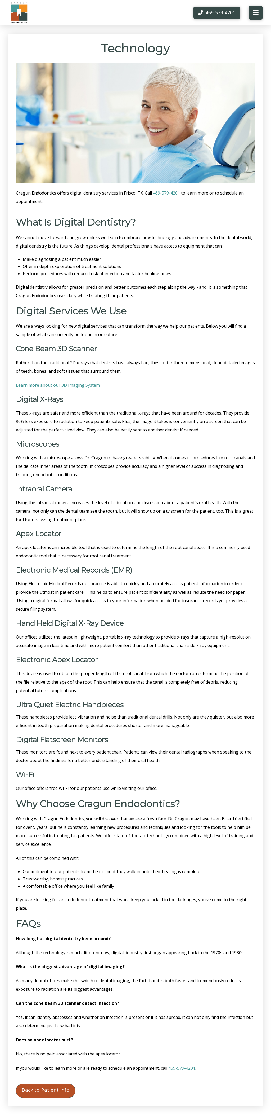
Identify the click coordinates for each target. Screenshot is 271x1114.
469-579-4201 (166, 193)
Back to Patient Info (46, 1089)
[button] (256, 13)
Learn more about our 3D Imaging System (58, 385)
